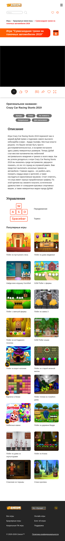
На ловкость (44, 116)
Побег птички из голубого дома (46, 388)
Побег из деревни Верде (46, 414)
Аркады (19, 116)
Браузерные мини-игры (23, 21)
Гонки (30, 116)
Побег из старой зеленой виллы (46, 359)
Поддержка (39, 526)
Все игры (10, 516)
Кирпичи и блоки (18, 386)
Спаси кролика (46, 471)
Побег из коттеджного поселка (18, 331)
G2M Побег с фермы (46, 272)
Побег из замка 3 (46, 301)
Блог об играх (40, 521)
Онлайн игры (39, 516)
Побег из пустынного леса (18, 244)
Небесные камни (18, 414)
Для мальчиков (40, 120)
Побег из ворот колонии (18, 357)
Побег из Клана (46, 443)
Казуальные (23, 120)
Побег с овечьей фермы (18, 301)
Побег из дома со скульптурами (18, 445)
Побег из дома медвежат (46, 244)
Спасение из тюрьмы (18, 471)
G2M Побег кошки (46, 329)
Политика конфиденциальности (45, 534)
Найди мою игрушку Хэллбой (18, 272)
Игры (8, 21)
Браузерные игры (13, 521)
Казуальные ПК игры (15, 526)
